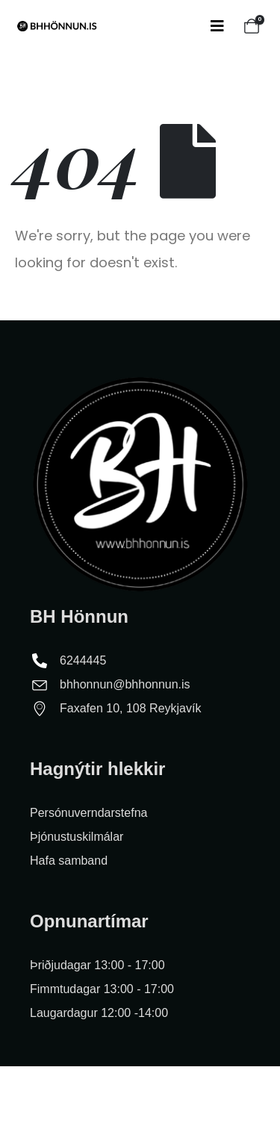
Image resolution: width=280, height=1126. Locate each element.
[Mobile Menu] (217, 26)
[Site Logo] (56, 26)
